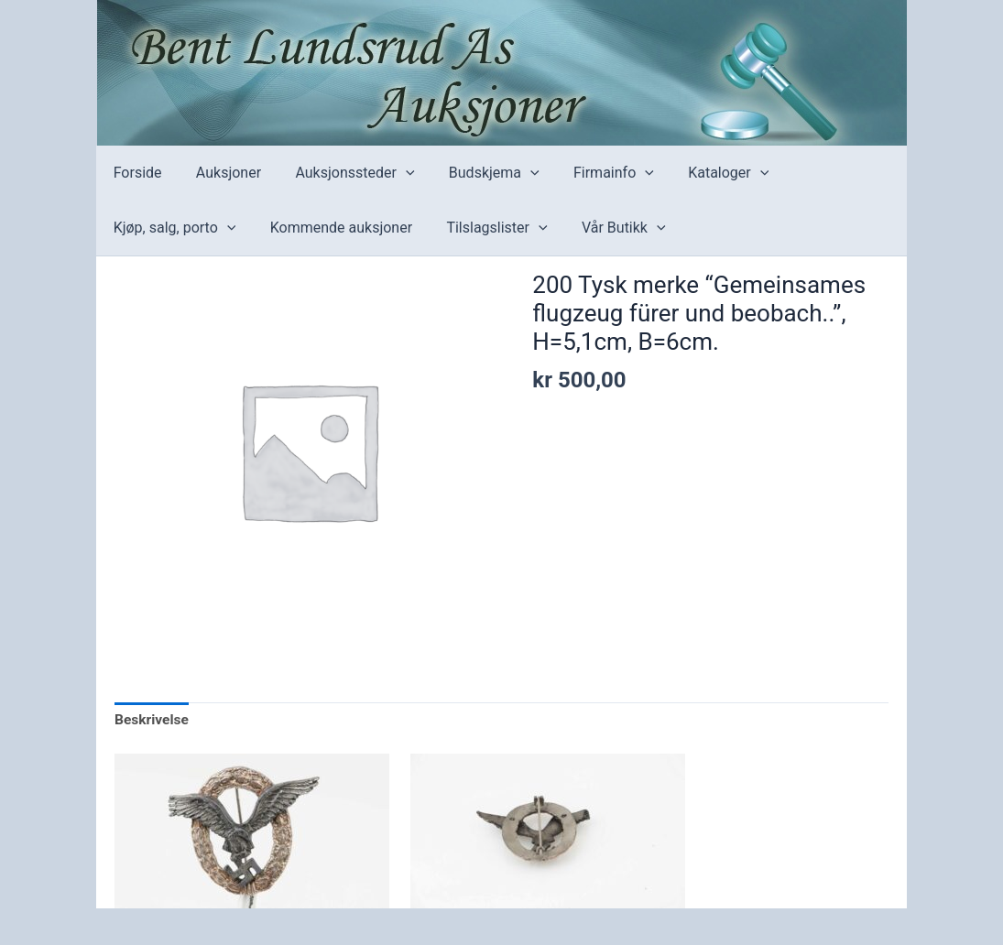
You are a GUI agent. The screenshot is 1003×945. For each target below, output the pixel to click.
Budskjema (476, 173)
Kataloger (701, 173)
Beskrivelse (152, 721)
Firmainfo (591, 173)
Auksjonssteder (342, 173)
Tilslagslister (484, 228)
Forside (135, 172)
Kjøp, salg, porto (172, 228)
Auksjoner (221, 172)
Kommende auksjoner (334, 227)
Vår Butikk (606, 228)
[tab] (152, 721)
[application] (394, 173)
